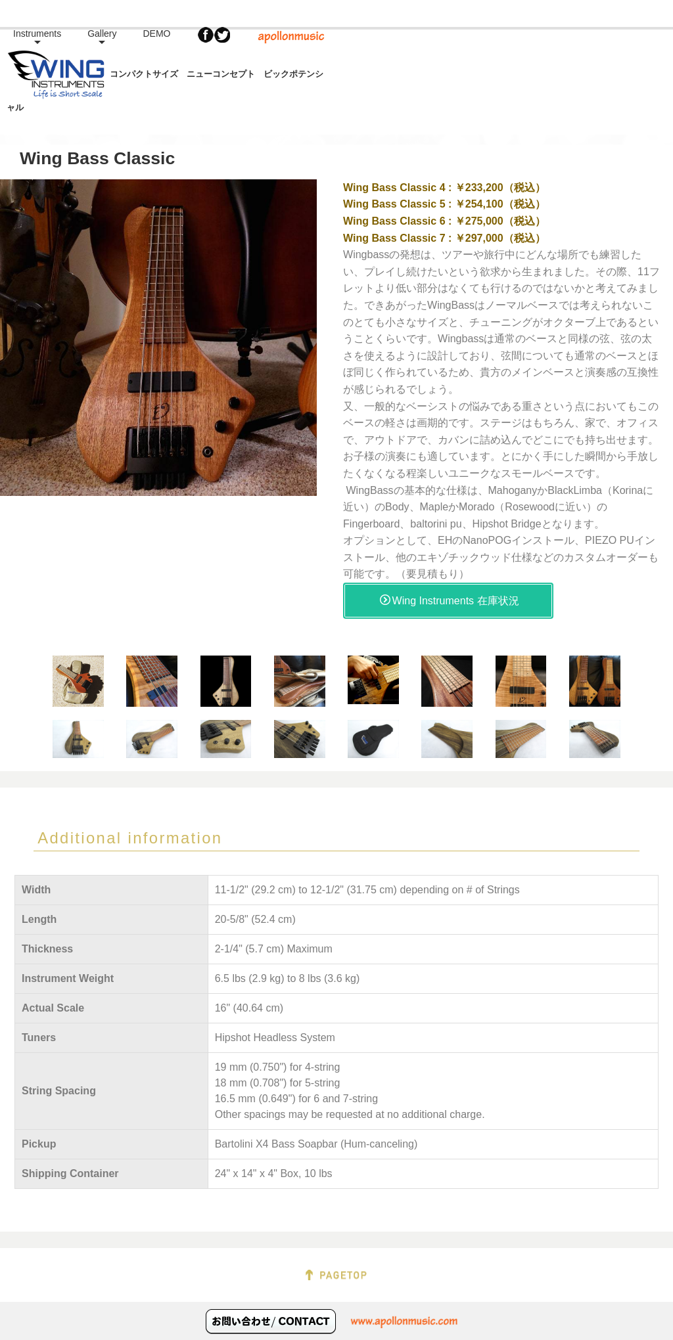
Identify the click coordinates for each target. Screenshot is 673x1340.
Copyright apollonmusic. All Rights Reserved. (336, 1327)
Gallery (454, 56)
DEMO (510, 56)
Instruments (390, 56)
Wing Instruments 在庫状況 (449, 573)
